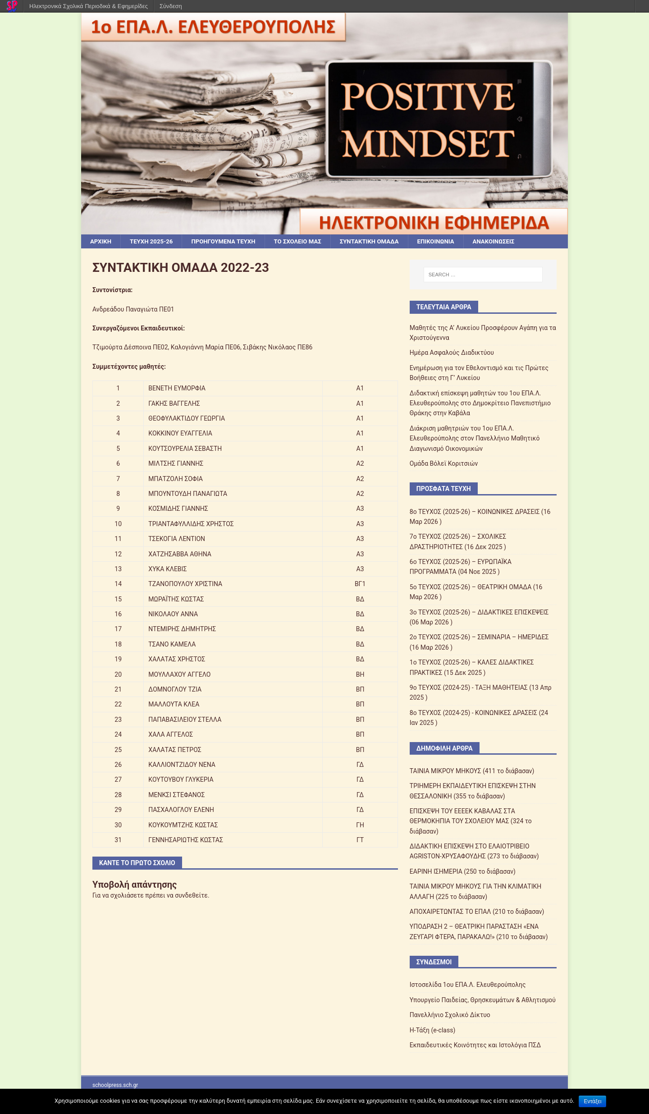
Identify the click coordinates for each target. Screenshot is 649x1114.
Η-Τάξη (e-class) (432, 1030)
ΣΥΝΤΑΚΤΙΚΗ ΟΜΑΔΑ (382, 241)
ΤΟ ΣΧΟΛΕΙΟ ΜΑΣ (307, 241)
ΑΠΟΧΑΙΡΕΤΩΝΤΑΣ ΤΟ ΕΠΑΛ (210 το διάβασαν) (477, 912)
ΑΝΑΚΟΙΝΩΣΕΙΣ (511, 241)
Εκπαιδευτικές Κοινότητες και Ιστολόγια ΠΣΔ (475, 1045)
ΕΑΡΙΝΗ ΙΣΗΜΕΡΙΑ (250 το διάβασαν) (463, 872)
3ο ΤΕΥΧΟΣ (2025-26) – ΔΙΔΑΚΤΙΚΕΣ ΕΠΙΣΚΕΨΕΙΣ (479, 612)
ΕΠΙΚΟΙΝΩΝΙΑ (451, 241)
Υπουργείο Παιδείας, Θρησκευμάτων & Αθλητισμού (483, 1000)
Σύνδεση (171, 6)
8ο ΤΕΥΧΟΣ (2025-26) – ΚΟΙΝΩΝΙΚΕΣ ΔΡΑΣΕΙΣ (475, 512)
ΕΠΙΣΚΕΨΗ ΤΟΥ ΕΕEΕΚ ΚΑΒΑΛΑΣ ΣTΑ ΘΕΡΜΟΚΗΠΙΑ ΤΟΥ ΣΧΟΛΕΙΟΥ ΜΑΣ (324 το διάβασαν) (471, 821)
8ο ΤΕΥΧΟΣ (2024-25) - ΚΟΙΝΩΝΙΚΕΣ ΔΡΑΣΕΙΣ (473, 713)
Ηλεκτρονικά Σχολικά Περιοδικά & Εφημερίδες (88, 6)
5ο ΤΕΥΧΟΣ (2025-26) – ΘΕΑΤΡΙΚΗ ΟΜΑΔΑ (471, 587)
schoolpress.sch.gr (115, 1086)
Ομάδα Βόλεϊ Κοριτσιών (444, 464)
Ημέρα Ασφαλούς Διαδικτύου (452, 353)
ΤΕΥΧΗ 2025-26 (154, 241)
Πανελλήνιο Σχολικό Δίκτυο (450, 1015)
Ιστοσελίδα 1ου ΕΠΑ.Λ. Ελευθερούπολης (468, 985)
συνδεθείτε (191, 895)
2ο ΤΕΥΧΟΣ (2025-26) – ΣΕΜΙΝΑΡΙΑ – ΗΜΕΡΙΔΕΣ (479, 638)
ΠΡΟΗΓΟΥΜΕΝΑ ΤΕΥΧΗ (229, 241)
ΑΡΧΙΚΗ (101, 241)
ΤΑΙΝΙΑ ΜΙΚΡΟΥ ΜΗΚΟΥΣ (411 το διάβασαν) (472, 771)
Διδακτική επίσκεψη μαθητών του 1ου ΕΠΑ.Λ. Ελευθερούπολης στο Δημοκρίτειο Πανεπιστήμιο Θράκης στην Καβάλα (480, 403)
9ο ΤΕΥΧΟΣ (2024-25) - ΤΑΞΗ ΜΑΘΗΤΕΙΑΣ (469, 688)
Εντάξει (592, 1101)
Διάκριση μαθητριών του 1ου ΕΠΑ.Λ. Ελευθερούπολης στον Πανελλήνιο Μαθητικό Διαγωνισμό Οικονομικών (475, 439)
